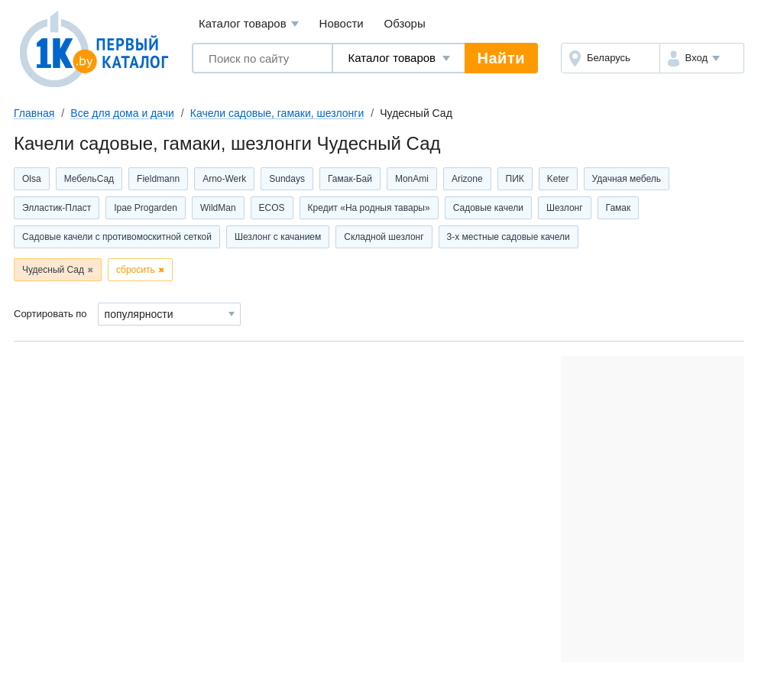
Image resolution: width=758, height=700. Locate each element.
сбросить (135, 269)
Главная (34, 113)
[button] (701, 58)
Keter (558, 178)
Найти (501, 58)
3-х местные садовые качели (508, 237)
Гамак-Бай (350, 178)
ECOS (272, 208)
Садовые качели (488, 208)
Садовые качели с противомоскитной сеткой (117, 237)
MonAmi (412, 178)
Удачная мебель (627, 178)
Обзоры (405, 23)
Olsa (31, 178)
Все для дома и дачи (122, 113)
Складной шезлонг (383, 237)
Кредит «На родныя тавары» (369, 208)
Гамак (618, 208)
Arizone (467, 178)
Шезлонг (564, 208)
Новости (341, 23)
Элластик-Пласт (56, 208)
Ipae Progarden (145, 208)
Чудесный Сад (53, 269)
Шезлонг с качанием (278, 237)
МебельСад (89, 178)
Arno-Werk (224, 178)
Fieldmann (158, 178)
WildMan (218, 208)
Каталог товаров (249, 24)
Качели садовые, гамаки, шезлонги (277, 113)
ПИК (515, 178)
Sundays (287, 178)
